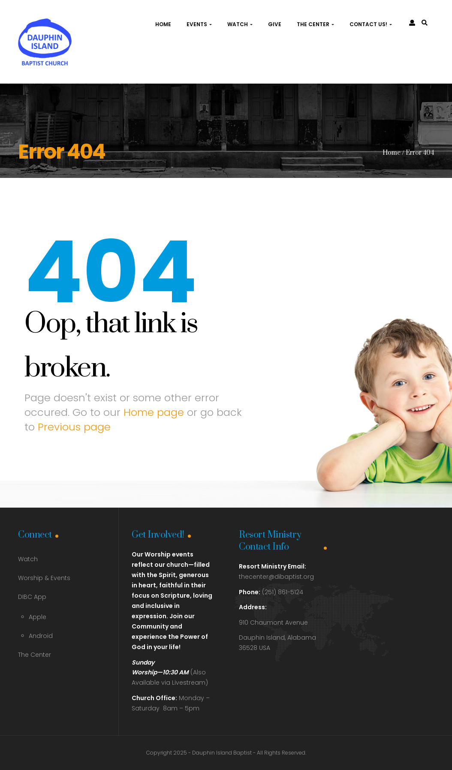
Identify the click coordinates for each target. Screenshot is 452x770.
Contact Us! (371, 24)
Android (41, 636)
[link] (424, 22)
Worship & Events (44, 578)
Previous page (74, 427)
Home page (154, 412)
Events (199, 24)
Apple (37, 617)
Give (274, 24)
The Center (315, 24)
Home (163, 24)
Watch (240, 24)
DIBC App (32, 597)
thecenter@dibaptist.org (276, 576)
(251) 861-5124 (271, 592)
